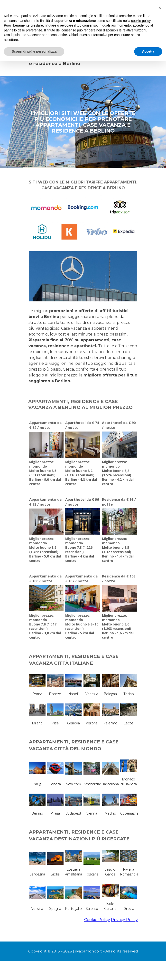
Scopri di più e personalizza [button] (34, 951)
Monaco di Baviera (129, 781)
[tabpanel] (83, 58)
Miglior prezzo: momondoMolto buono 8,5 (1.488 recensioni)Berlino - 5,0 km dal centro (45, 550)
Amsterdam (93, 783)
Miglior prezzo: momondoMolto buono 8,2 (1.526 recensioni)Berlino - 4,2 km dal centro (118, 473)
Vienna (91, 813)
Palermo (110, 723)
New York (73, 783)
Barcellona (110, 783)
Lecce (128, 723)
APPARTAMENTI (108, 35)
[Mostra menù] (134, 7)
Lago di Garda (110, 871)
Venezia (91, 693)
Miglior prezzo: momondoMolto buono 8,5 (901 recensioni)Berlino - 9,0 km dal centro (45, 473)
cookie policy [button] (140, 921)
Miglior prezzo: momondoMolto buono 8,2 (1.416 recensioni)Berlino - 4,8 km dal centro (81, 473)
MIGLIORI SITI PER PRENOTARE (59, 35)
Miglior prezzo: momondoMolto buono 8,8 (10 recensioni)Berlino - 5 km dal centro (81, 626)
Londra (55, 783)
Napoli (73, 693)
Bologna (110, 693)
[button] (160, 908)
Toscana (92, 874)
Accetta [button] (148, 951)
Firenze (55, 693)
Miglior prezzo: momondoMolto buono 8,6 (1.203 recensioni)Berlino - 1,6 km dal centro (118, 626)
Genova (73, 723)
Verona (92, 723)
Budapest (73, 813)
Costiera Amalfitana (73, 871)
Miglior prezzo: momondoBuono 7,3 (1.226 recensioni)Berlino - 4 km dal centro (79, 550)
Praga (55, 813)
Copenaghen (130, 813)
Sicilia (55, 874)
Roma (37, 693)
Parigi (37, 783)
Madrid (110, 813)
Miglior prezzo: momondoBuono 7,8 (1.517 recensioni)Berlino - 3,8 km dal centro (45, 626)
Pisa (55, 723)
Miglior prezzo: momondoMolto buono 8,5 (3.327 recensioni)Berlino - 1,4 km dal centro (118, 550)
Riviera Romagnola (129, 871)
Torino (129, 693)
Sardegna (37, 874)
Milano (37, 723)
